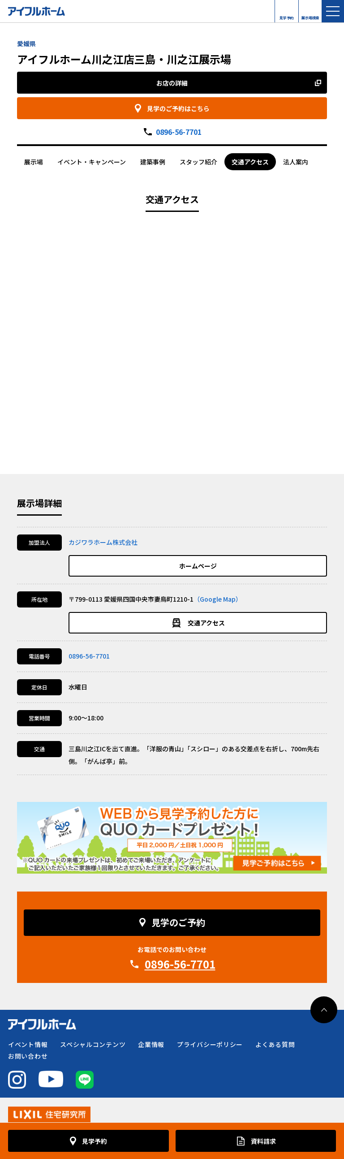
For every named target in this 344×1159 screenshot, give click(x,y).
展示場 (33, 161)
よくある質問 (275, 1044)
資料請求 (263, 1141)
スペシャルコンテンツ (92, 1044)
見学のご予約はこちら (178, 108)
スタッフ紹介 (198, 161)
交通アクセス (250, 161)
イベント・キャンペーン (91, 161)
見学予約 (287, 15)
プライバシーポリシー (210, 1044)
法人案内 (295, 161)
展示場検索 (310, 15)
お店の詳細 (172, 82)
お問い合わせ (27, 1055)
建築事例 (152, 161)
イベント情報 (27, 1044)
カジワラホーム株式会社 (103, 542)
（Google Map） (218, 599)
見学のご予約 (178, 922)
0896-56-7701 (179, 131)
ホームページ (198, 565)
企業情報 (151, 1044)
